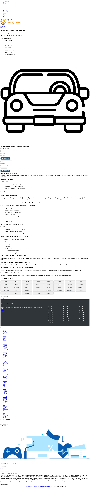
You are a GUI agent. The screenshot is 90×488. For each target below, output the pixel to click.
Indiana (16, 284)
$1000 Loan (50, 312)
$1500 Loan (65, 312)
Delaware (48, 281)
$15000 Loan (81, 318)
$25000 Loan (66, 320)
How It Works (6, 1)
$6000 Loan (50, 316)
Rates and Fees (6, 11)
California (27, 281)
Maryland (70, 284)
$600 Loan (81, 308)
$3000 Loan (50, 314)
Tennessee (81, 290)
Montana (38, 287)
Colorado (38, 281)
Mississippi (16, 287)
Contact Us (7, 471)
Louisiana (59, 284)
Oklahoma (27, 290)
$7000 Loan (65, 316)
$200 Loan (65, 306)
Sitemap (15, 473)
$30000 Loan (81, 320)
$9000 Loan (50, 318)
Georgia (69, 281)
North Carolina (6, 290)
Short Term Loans (6, 3)
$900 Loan (81, 310)
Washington (27, 293)
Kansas (37, 284)
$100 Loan (50, 306)
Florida (59, 281)
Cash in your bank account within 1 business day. (15, 188)
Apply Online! (3, 298)
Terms (4, 13)
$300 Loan (81, 306)
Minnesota (5, 287)
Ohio (16, 290)
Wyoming (48, 293)
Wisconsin (38, 293)
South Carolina (70, 290)
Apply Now (3, 310)
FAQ (4, 15)
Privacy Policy (6, 10)
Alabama (5, 281)
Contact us (5, 14)
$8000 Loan (81, 316)
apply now (3, 26)
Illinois (5, 284)
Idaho (80, 281)
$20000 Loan (50, 320)
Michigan (81, 284)
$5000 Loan (81, 314)
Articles (4, 2)
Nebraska (48, 287)
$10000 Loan (66, 318)
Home (2, 191)
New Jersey (70, 287)
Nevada (59, 287)
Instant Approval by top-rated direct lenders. (14, 186)
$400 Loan (50, 308)
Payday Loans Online (5, 468)
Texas (5, 293)
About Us (5, 16)
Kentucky (48, 284)
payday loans (63, 198)
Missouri (27, 287)
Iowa (27, 284)
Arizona (16, 281)
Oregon (37, 290)
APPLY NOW (3, 425)
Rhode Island (59, 290)
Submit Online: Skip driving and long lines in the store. (16, 183)
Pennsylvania (48, 290)
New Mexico (80, 287)
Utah (16, 293)
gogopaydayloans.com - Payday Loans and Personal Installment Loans (38, 486)
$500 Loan (65, 308)
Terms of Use (53, 175)
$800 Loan (65, 310)
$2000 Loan (81, 312)
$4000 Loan (65, 314)
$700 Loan (50, 310)
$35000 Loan (50, 322)
